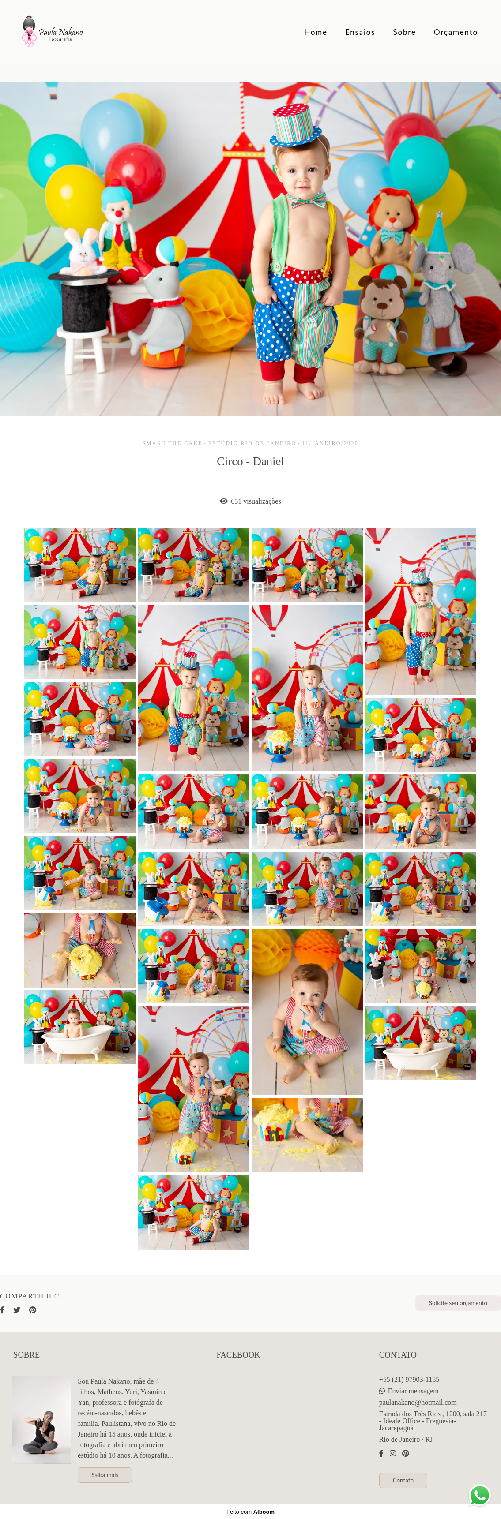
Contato (403, 1480)
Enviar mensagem (413, 1391)
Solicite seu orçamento (458, 1302)
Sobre (404, 32)
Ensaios (360, 32)
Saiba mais (104, 1474)
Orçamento (456, 32)
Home (316, 32)
